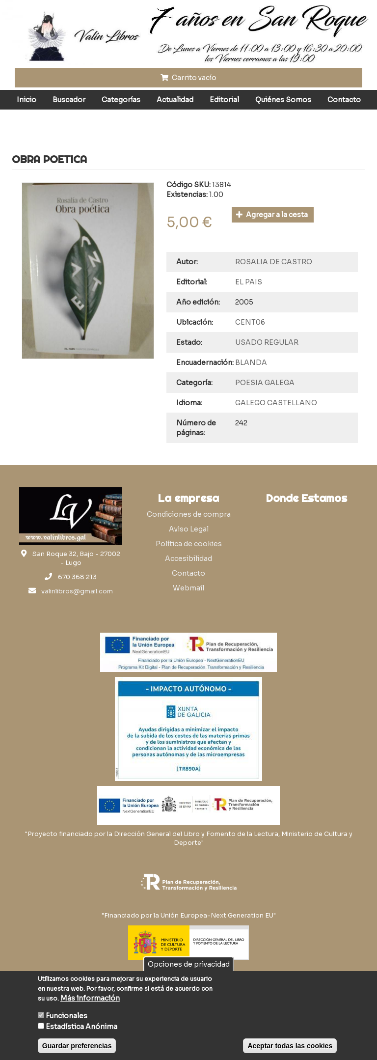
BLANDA (251, 362)
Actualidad (175, 99)
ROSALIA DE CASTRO (273, 261)
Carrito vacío (188, 77)
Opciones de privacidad (189, 964)
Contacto (344, 99)
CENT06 (250, 322)
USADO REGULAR (266, 342)
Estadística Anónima (81, 1026)
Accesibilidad (188, 558)
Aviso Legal (189, 529)
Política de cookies (189, 543)
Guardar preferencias (77, 1046)
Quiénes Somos (283, 99)
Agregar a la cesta (272, 214)
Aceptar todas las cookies (289, 1046)
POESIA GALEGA (265, 382)
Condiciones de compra (189, 514)
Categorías (121, 99)
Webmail (188, 588)
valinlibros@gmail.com (77, 591)
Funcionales (66, 1015)
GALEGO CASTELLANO (276, 402)
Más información (90, 998)
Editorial (224, 99)
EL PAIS (248, 282)
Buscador (69, 99)
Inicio (26, 99)
